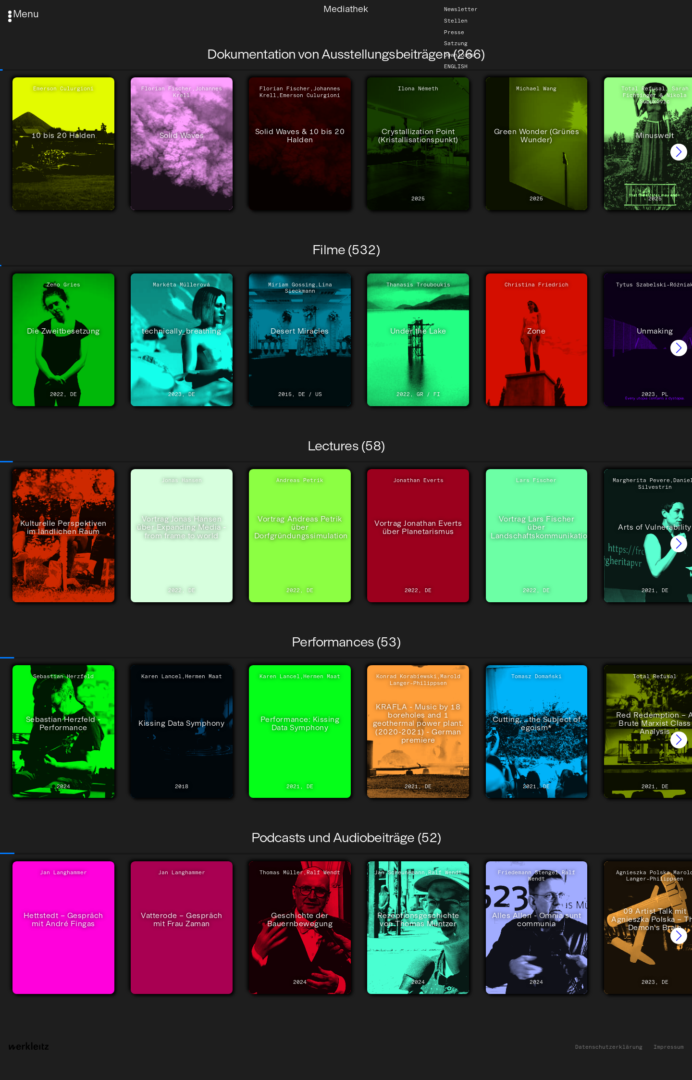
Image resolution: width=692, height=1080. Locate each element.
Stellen (456, 20)
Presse (454, 32)
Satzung (456, 43)
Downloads (459, 54)
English (456, 66)
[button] (678, 152)
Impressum (669, 1047)
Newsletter (461, 9)
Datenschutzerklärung (609, 1047)
